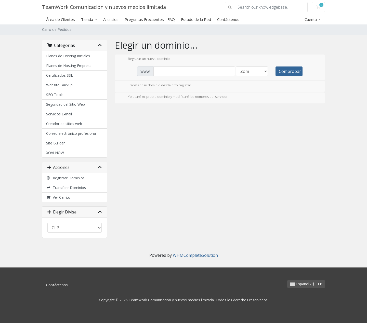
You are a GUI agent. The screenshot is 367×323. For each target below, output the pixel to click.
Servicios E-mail (59, 114)
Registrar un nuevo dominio (145, 59)
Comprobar (290, 71)
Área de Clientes (60, 19)
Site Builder (55, 143)
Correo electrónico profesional (71, 133)
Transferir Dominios (66, 187)
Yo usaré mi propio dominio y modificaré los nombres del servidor (174, 97)
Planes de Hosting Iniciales (68, 55)
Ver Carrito (58, 197)
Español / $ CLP (306, 283)
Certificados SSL (59, 75)
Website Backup (59, 85)
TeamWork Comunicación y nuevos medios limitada (104, 7)
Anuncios (111, 19)
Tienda (87, 19)
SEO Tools (54, 94)
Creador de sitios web (64, 123)
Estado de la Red (196, 19)
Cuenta (311, 19)
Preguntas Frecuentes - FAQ (150, 19)
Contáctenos (228, 19)
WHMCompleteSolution (195, 255)
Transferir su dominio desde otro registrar (155, 85)
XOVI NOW (55, 152)
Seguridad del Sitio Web (65, 104)
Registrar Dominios (65, 178)
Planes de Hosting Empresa (68, 65)
